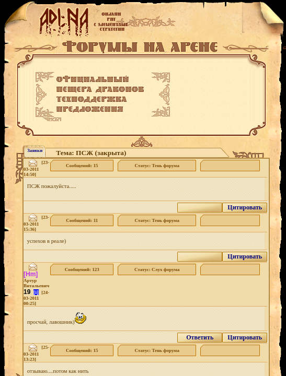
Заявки (34, 150)
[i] (36, 292)
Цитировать (244, 207)
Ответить (199, 337)
